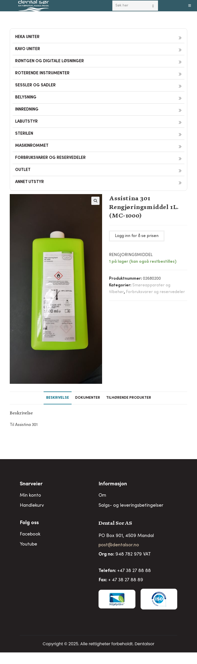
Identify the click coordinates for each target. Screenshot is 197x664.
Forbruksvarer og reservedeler (155, 292)
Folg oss (29, 523)
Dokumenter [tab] (87, 398)
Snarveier (31, 484)
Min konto (30, 495)
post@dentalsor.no (118, 545)
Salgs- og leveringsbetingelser (130, 505)
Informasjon (112, 484)
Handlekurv (32, 505)
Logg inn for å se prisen (137, 236)
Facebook (30, 534)
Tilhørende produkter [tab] (128, 398)
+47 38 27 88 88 (134, 571)
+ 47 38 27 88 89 (125, 580)
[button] (95, 201)
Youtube (28, 544)
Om (102, 495)
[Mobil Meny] (190, 5)
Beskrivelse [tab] (57, 398)
